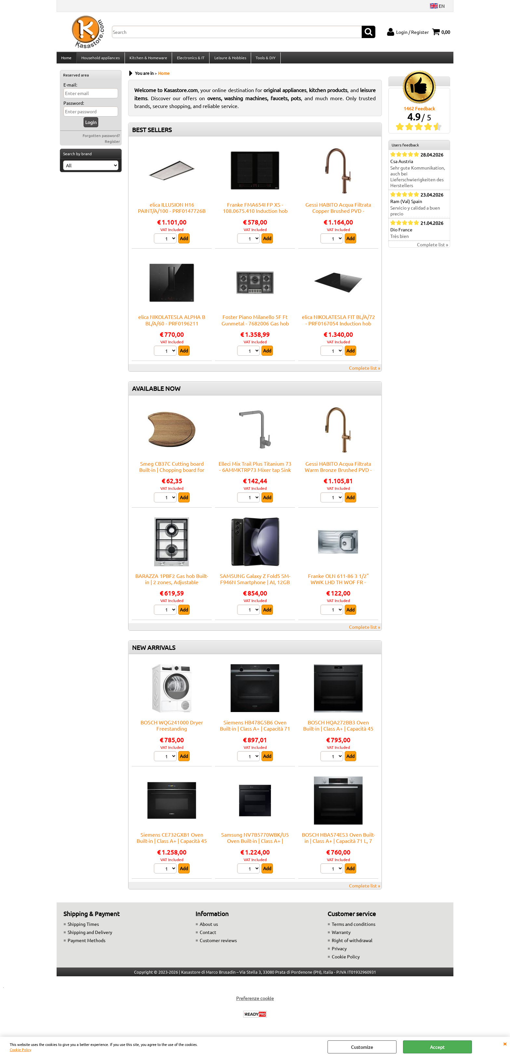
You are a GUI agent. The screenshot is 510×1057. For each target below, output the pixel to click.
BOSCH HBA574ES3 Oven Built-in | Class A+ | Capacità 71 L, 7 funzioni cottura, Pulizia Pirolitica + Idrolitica (338, 847)
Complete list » (364, 372)
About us (209, 928)
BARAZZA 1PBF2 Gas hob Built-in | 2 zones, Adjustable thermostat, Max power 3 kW (171, 585)
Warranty (341, 936)
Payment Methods (86, 944)
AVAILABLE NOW (156, 392)
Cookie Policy (20, 1049)
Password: (73, 107)
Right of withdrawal (352, 944)
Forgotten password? (101, 139)
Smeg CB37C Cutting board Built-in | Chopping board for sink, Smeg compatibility (171, 473)
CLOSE (505, 1043)
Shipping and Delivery (90, 936)
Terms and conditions (353, 928)
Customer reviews (218, 944)
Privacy (339, 952)
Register (112, 145)
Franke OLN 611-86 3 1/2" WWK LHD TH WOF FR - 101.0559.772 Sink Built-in (338, 585)
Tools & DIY (264, 59)
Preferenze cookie (255, 1002)
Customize (362, 1047)
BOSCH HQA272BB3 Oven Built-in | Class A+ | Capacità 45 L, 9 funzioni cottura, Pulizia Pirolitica (338, 735)
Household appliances (100, 59)
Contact (208, 936)
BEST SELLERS (152, 133)
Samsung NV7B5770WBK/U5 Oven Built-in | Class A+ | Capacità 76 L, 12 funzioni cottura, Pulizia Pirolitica (255, 847)
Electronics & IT (190, 59)
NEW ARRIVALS (153, 651)
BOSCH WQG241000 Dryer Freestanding (172, 728)
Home (66, 59)
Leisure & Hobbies (229, 59)
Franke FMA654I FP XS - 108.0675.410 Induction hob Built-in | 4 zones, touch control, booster (255, 217)
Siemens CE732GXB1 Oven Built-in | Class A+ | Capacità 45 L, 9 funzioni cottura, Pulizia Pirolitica (172, 847)
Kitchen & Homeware (148, 59)
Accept (437, 1047)
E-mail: (70, 88)
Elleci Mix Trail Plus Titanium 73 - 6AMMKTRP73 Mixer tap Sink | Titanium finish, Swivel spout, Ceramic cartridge (255, 476)
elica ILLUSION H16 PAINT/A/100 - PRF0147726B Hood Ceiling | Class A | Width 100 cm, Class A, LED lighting (172, 217)
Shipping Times (83, 928)
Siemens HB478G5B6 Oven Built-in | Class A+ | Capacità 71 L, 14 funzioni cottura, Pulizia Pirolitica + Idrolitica (255, 735)
